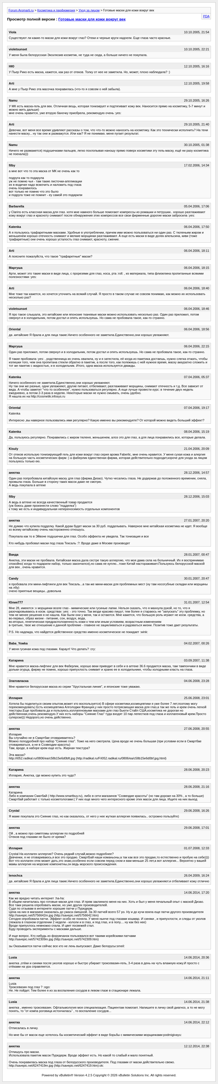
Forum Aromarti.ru (21, 10)
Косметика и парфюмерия (56, 10)
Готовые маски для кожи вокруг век (92, 19)
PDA (206, 16)
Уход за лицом (89, 10)
